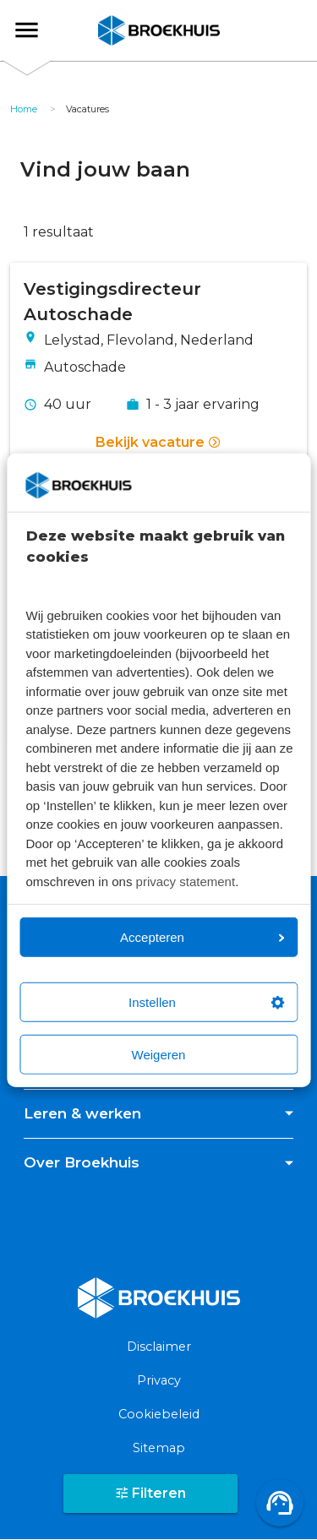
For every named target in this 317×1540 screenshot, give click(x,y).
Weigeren (159, 1055)
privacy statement (186, 880)
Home (23, 109)
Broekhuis (41, 30)
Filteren (150, 1493)
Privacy (159, 1380)
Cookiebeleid (158, 1414)
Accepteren (202, 937)
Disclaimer (159, 1346)
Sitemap (159, 1448)
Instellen (206, 1002)
